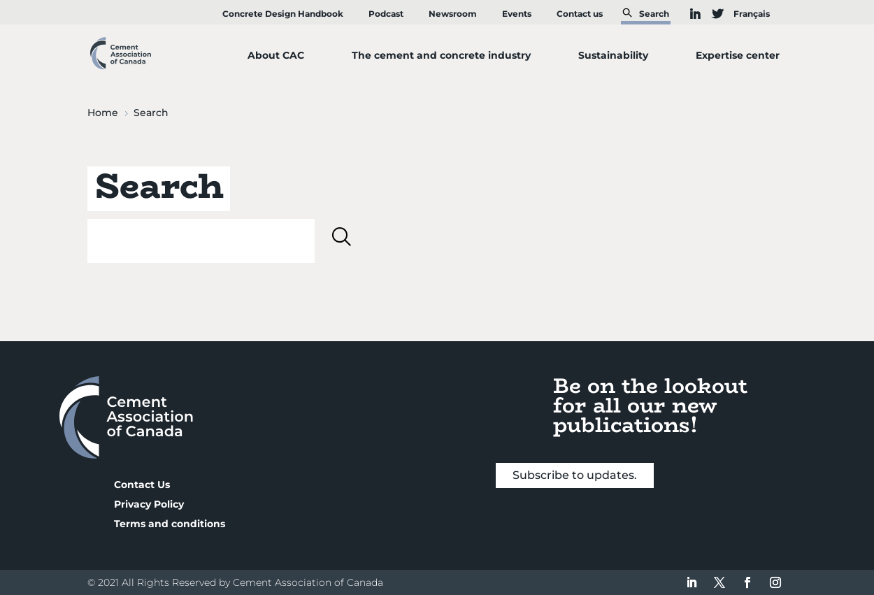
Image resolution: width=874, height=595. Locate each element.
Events (516, 13)
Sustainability (613, 55)
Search (654, 13)
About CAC (276, 55)
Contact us (580, 13)
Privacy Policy (149, 504)
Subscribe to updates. (575, 475)
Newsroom (453, 13)
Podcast (385, 13)
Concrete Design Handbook (282, 13)
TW (711, 14)
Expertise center (738, 55)
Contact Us (142, 484)
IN (689, 14)
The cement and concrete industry (441, 55)
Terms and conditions (169, 523)
